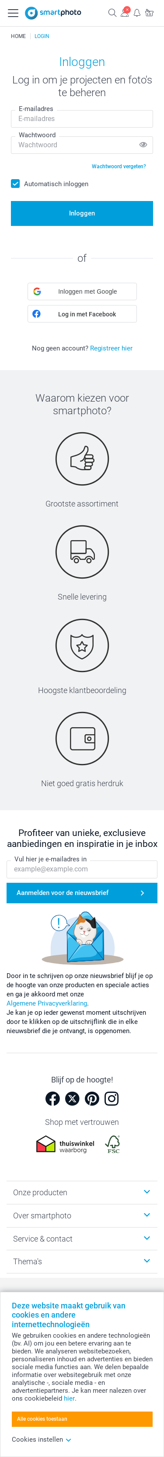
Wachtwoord (37, 135)
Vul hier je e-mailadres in (50, 859)
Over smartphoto (42, 1215)
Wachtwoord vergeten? (119, 166)
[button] (82, 291)
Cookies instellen (42, 1439)
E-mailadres (36, 109)
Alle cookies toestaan (42, 1419)
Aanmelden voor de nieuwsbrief (62, 893)
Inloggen (82, 213)
